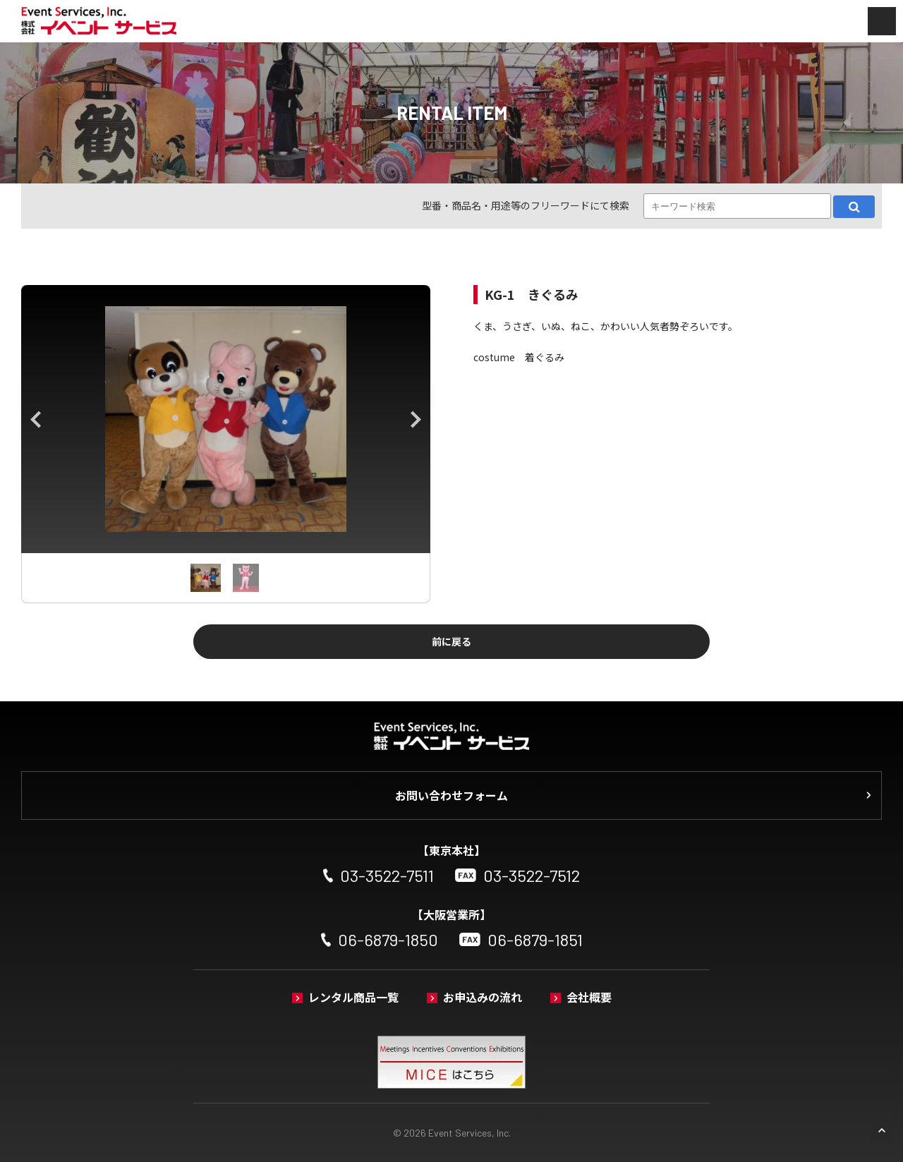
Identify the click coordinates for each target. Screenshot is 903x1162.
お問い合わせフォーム (451, 795)
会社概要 (589, 996)
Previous (35, 419)
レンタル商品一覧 (353, 996)
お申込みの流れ (482, 996)
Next (416, 419)
